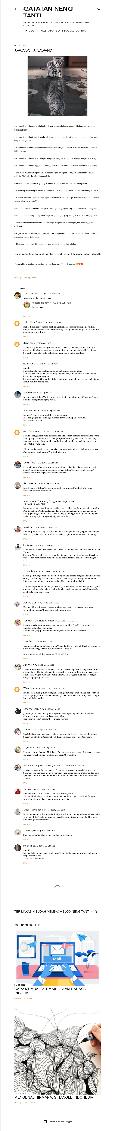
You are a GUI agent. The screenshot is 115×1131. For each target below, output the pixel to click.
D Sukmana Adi (31, 293)
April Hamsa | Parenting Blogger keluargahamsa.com (51, 501)
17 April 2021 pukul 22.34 (66, 621)
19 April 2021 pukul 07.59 (54, 810)
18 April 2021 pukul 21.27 (73, 766)
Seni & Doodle (65, 30)
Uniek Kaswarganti (33, 809)
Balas (26, 316)
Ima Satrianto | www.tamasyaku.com (42, 765)
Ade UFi (27, 664)
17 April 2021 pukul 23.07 (53, 688)
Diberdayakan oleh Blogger (57, 1121)
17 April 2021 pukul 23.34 (50, 709)
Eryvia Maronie (31, 410)
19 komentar (29, 998)
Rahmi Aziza (29, 729)
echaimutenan (31, 709)
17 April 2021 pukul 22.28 (48, 603)
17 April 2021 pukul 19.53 (48, 545)
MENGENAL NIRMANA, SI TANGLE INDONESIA (53, 1097)
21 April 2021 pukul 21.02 (47, 830)
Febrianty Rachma (33, 571)
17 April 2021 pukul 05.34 (47, 463)
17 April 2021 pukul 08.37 (48, 483)
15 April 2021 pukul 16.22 (40, 343)
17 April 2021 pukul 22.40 (46, 641)
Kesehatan (47, 30)
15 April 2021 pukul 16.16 (54, 322)
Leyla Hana (29, 747)
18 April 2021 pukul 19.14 (47, 748)
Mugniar (27, 392)
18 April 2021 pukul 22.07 (50, 789)
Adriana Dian (30, 602)
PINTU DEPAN (31, 30)
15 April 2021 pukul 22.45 (44, 392)
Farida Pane (29, 483)
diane (26, 343)
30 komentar (29, 1103)
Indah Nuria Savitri (32, 322)
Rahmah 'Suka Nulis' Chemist (38, 620)
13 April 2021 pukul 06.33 (51, 293)
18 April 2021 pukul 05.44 (49, 730)
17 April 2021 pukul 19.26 (45, 527)
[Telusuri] (99, 8)
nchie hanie (29, 363)
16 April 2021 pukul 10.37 (50, 410)
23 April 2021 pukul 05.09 (44, 846)
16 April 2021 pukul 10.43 (52, 431)
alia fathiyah (29, 830)
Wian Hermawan (32, 688)
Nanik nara (28, 527)
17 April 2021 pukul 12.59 (35, 504)
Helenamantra (30, 789)
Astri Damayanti (31, 431)
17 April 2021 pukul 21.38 (54, 571)
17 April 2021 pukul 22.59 (43, 665)
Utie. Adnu (28, 641)
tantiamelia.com (40, 302)
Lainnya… (81, 30)
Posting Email (30, 278)
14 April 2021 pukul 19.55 (60, 303)
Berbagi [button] (17, 278)
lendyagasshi (30, 545)
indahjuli (27, 845)
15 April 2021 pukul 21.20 (47, 364)
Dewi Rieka (29, 462)
